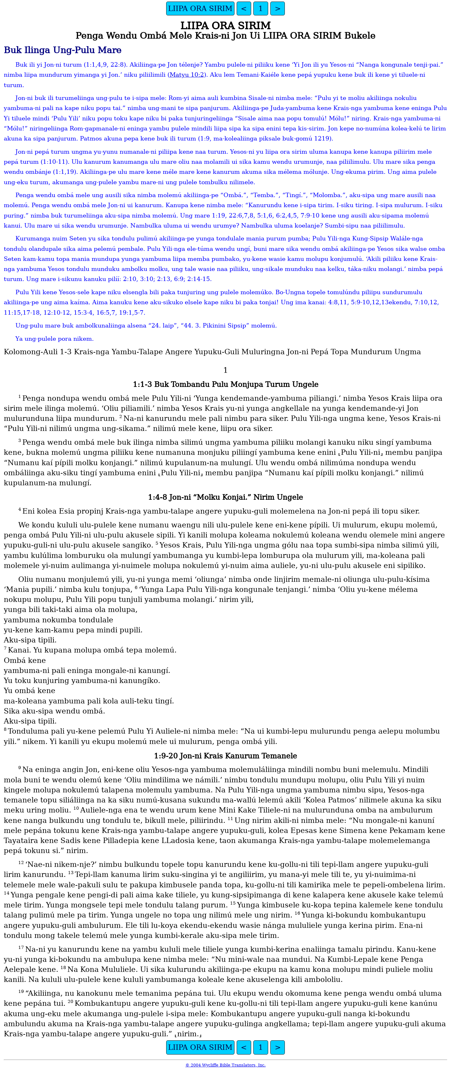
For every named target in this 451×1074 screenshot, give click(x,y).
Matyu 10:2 (187, 74)
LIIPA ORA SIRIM (200, 8)
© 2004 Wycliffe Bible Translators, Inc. (225, 1065)
